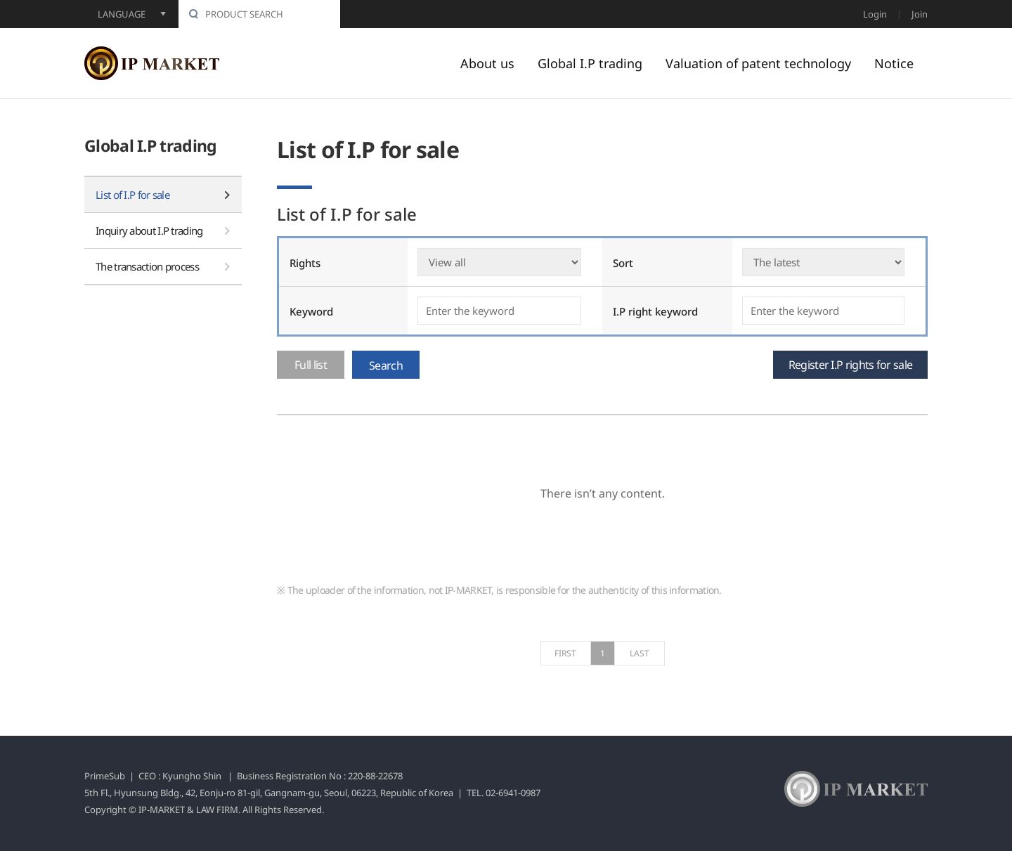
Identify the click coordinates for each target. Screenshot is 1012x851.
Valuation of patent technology (758, 63)
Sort (623, 263)
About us (487, 63)
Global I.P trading (590, 63)
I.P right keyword (655, 311)
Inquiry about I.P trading (149, 230)
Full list (310, 364)
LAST (639, 653)
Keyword (311, 311)
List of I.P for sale (132, 195)
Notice (894, 63)
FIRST (565, 653)
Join (920, 14)
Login (875, 14)
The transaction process (147, 266)
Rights (305, 263)
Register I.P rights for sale (850, 364)
